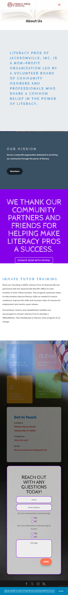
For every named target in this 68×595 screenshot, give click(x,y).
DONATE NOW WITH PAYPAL (34, 260)
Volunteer (15, 171)
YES (34, 518)
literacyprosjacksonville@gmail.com (30, 450)
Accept (61, 591)
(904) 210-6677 (21, 440)
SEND (46, 562)
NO (34, 521)
